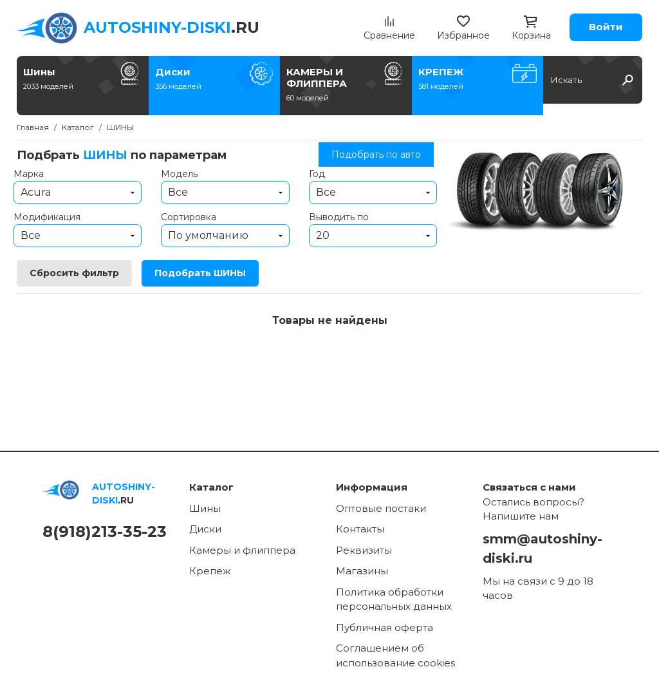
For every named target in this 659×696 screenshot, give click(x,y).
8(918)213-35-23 (104, 531)
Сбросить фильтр (74, 273)
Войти (606, 27)
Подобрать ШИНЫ (200, 273)
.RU (171, 27)
